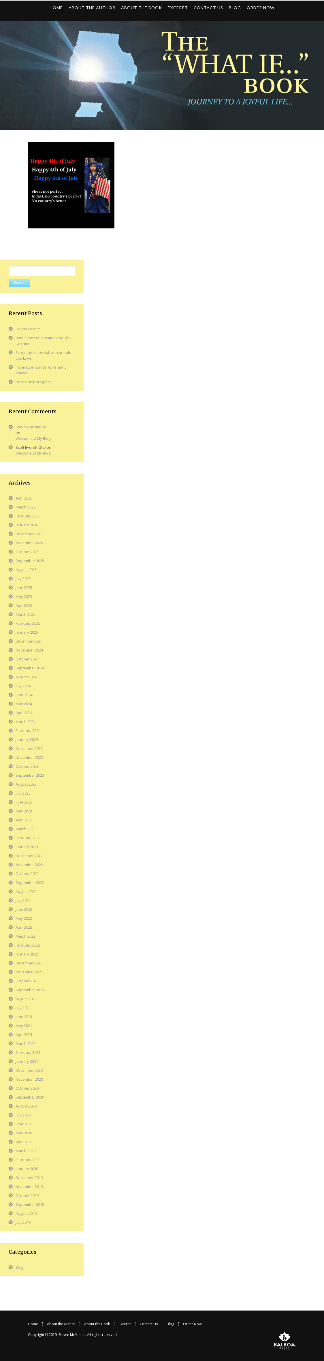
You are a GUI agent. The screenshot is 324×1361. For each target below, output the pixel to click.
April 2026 (24, 498)
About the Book (97, 1323)
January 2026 (27, 524)
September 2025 (30, 560)
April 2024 (24, 712)
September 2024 (30, 668)
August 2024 (26, 676)
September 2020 (30, 1097)
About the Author (61, 1323)
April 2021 (24, 1034)
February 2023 (28, 837)
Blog (19, 1267)
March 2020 (25, 1150)
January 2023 (27, 846)
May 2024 (24, 703)
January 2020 (27, 1168)
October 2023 (27, 766)
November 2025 (29, 542)
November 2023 (29, 757)
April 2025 (24, 605)
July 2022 (23, 900)
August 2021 (26, 998)
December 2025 (29, 533)
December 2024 (29, 641)
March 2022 (25, 936)
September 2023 (30, 775)
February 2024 (28, 730)
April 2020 (24, 1141)
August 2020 (26, 1106)
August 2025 (26, 569)
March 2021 (25, 1043)
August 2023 (26, 784)
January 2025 (27, 632)
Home (33, 1323)
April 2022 (24, 927)
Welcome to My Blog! (33, 438)
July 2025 (23, 578)
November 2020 (29, 1079)
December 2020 (29, 1070)
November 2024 (29, 650)
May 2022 (24, 918)
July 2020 (23, 1115)
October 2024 (27, 659)
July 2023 (23, 793)
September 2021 (30, 989)
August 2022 (26, 891)
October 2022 (27, 873)
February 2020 (28, 1159)
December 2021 (29, 963)
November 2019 (29, 1186)
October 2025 (27, 551)
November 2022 (29, 864)
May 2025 (24, 596)
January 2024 (27, 739)
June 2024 (24, 694)
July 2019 (23, 1222)
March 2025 (25, 614)
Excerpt (125, 1323)
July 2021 (23, 1007)
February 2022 (28, 945)
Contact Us (149, 1323)
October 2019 (27, 1195)
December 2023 (29, 748)
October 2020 (27, 1088)
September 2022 (30, 882)
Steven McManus (31, 426)
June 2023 (24, 802)
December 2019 (29, 1177)
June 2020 (24, 1124)
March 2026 (25, 507)
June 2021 (24, 1016)
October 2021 (27, 980)
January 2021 (27, 1061)
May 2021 (24, 1025)
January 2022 (27, 954)
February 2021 (28, 1052)
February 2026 (28, 516)
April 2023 (24, 820)
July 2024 (23, 685)
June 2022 (24, 909)
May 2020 (24, 1132)
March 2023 (25, 828)
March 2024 (25, 721)
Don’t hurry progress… (35, 381)
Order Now (192, 1323)
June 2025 (24, 587)
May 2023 (24, 811)
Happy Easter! (28, 328)
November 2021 (29, 972)
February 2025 (28, 623)
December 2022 (29, 855)
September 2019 (30, 1204)
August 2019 (26, 1213)
